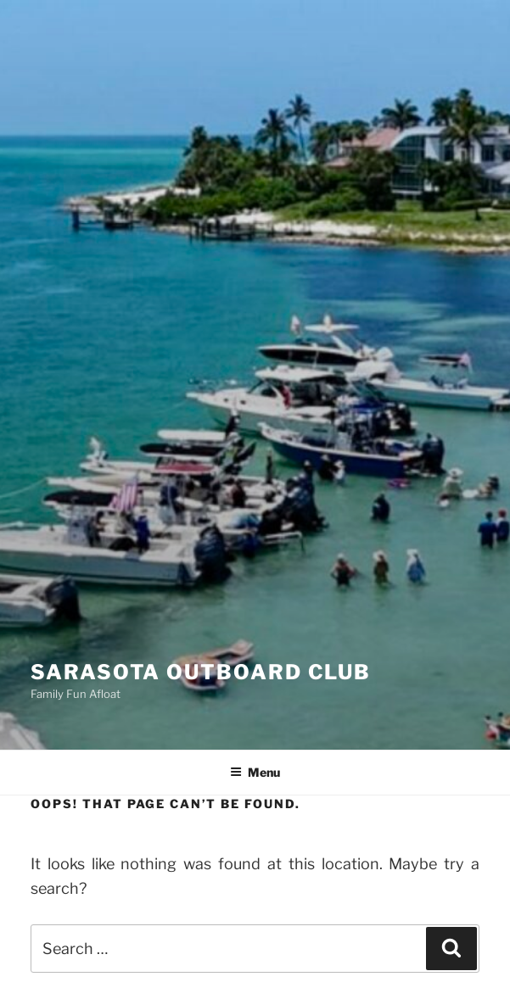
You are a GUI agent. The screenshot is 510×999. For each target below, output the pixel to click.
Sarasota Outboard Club (201, 672)
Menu (255, 772)
